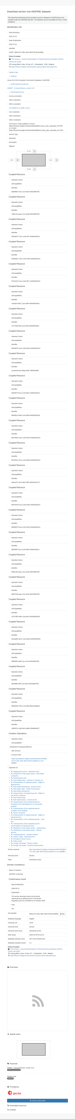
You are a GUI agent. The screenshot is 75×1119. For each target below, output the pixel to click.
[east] (51, 160)
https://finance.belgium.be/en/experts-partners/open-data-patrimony (34, 67)
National (13, 76)
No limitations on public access (19, 108)
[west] (12, 160)
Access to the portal (37, 1101)
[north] (29, 151)
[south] (29, 169)
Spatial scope (13, 72)
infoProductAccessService (20, 84)
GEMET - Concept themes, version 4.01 (20, 88)
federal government (17, 92)
